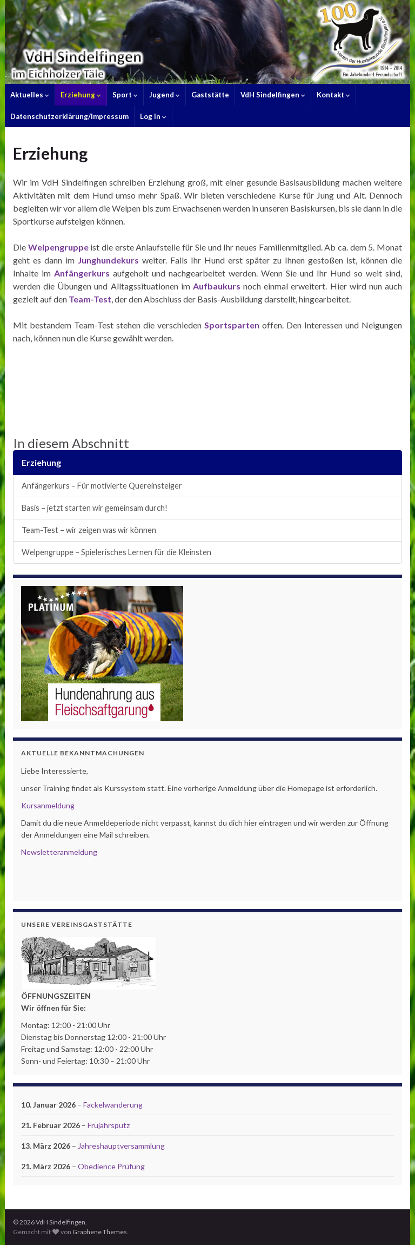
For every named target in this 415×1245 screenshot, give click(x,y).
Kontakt (333, 94)
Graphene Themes (99, 1232)
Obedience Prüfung (111, 1166)
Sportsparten (231, 325)
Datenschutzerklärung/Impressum (69, 116)
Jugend (164, 94)
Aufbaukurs (218, 286)
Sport (125, 94)
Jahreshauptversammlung (121, 1145)
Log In (153, 116)
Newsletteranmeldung (59, 852)
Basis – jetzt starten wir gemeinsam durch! (95, 507)
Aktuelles (29, 94)
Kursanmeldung (48, 805)
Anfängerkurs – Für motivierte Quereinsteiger (102, 485)
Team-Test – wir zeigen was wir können (89, 530)
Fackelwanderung (113, 1104)
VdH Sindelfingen (272, 94)
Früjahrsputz (109, 1125)
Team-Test (89, 299)
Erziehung (81, 94)
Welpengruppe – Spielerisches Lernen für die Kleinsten (116, 552)
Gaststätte (210, 94)
